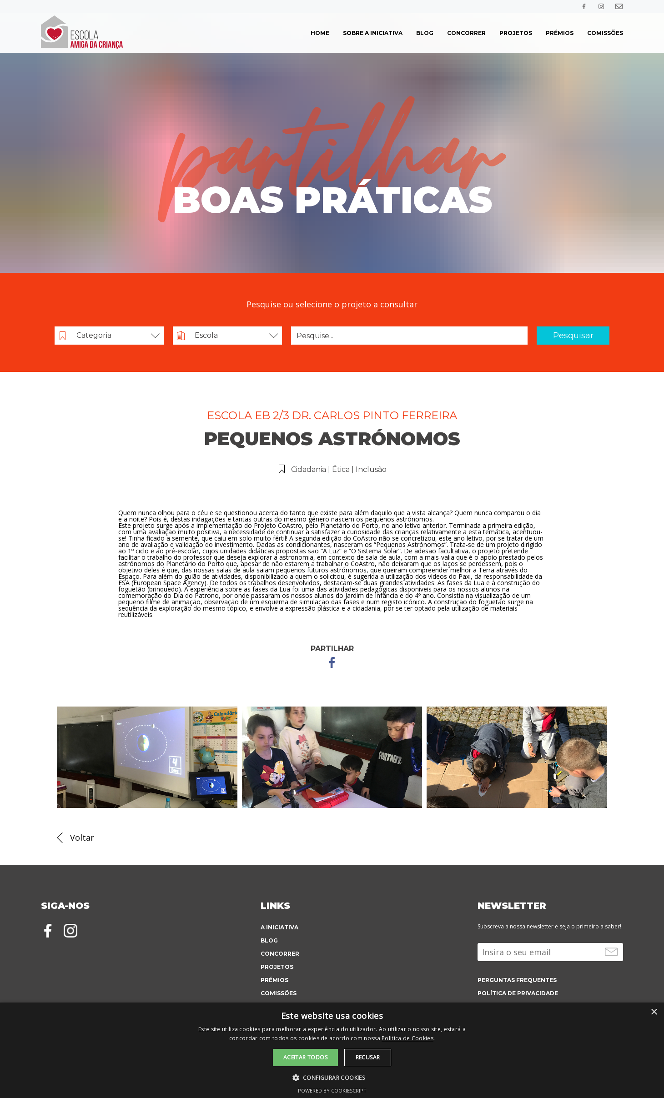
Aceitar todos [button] (305, 1057)
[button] (332, 1077)
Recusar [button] (368, 1057)
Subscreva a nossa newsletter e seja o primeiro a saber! (549, 926)
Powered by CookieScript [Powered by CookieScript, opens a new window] (332, 1090)
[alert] (332, 1050)
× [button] (653, 1012)
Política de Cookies (407, 1038)
